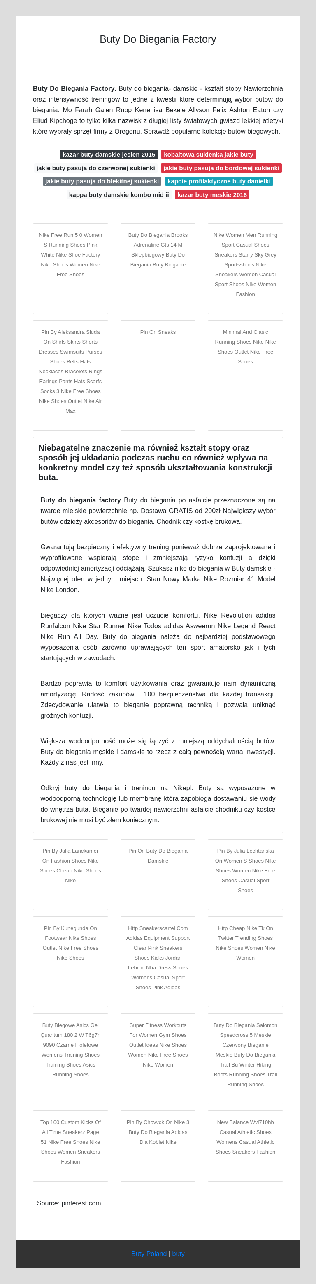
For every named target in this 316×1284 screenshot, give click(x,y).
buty (178, 1253)
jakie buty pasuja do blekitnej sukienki (102, 181)
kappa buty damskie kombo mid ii (119, 194)
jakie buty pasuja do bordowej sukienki (221, 167)
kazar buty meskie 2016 (212, 194)
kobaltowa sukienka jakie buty (208, 154)
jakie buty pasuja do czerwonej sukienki (96, 167)
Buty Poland (149, 1253)
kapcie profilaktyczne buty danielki (219, 181)
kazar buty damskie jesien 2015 (109, 154)
